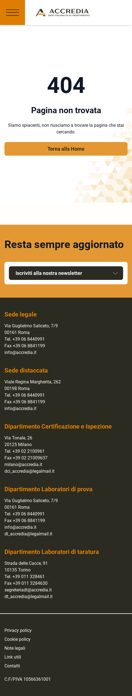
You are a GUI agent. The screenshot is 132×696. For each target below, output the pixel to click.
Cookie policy (17, 639)
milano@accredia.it (23, 464)
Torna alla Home (66, 149)
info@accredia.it (20, 352)
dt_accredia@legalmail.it (28, 596)
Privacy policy (18, 630)
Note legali (14, 648)
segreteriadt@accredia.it (28, 590)
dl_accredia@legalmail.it (28, 533)
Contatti (12, 666)
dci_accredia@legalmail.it (29, 471)
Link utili (12, 657)
